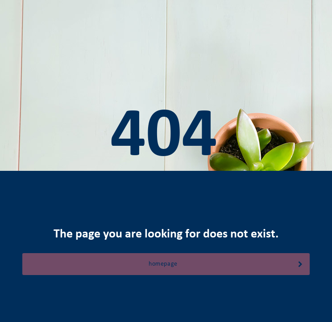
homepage (226, 263)
